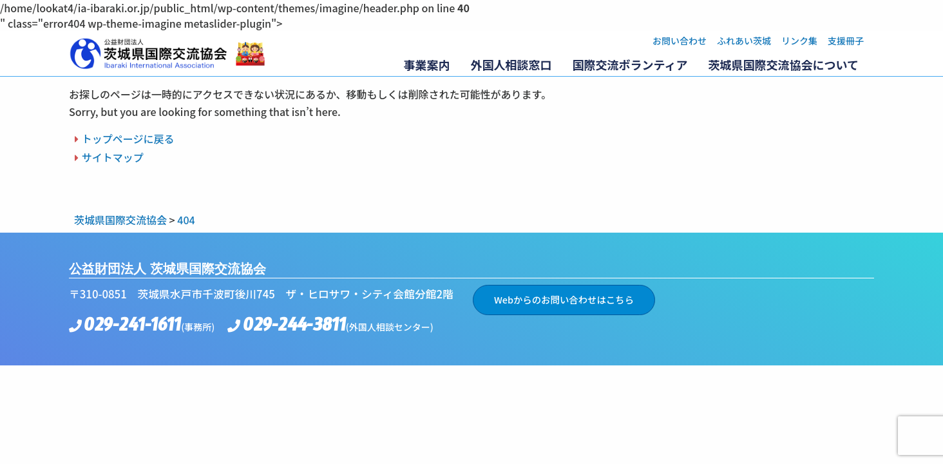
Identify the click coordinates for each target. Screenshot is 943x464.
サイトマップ (113, 157)
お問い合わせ (679, 40)
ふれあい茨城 (744, 40)
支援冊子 (846, 40)
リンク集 (799, 40)
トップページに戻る (128, 138)
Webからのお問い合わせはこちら (564, 299)
